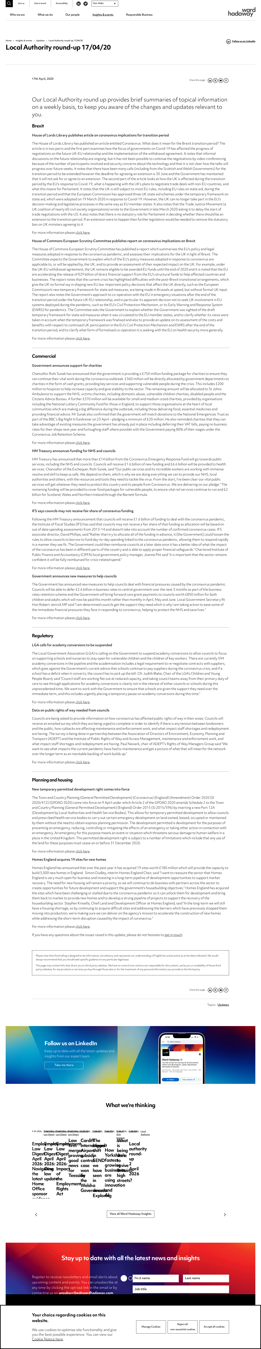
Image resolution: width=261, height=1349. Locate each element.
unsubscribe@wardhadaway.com (86, 1293)
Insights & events (103, 15)
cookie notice (97, 1298)
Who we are (17, 15)
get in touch (173, 935)
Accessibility (62, 3)
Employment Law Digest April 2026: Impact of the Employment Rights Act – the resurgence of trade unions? (200, 1148)
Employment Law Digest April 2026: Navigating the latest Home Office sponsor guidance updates (60, 1148)
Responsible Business (139, 15)
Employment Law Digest (55, 1131)
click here (83, 233)
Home (9, 41)
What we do (45, 15)
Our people (72, 15)
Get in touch (40, 3)
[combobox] (105, 4)
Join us (21, 3)
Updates (40, 41)
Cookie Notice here (47, 1340)
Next (225, 1215)
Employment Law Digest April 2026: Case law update (130, 1143)
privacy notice (67, 1298)
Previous (36, 1215)
